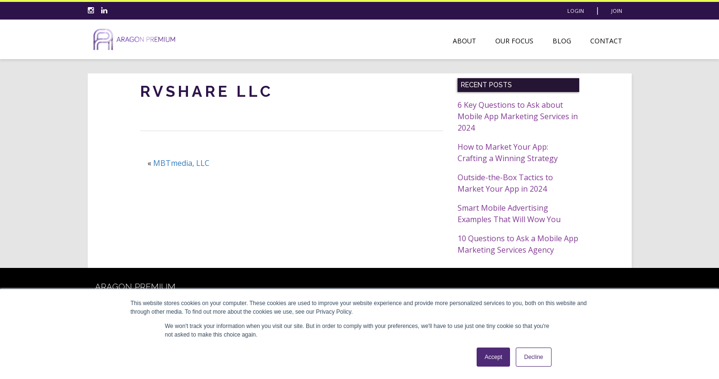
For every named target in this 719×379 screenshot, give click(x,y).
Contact (606, 40)
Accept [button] (493, 357)
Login (575, 10)
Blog (561, 40)
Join (616, 10)
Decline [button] (533, 357)
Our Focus (514, 40)
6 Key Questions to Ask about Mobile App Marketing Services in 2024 (518, 116)
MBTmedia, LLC (181, 163)
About (464, 40)
